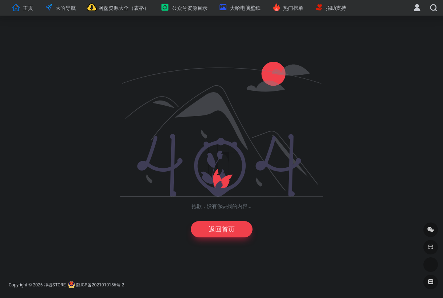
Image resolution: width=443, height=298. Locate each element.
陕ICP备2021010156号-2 (100, 284)
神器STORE (55, 284)
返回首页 (222, 229)
